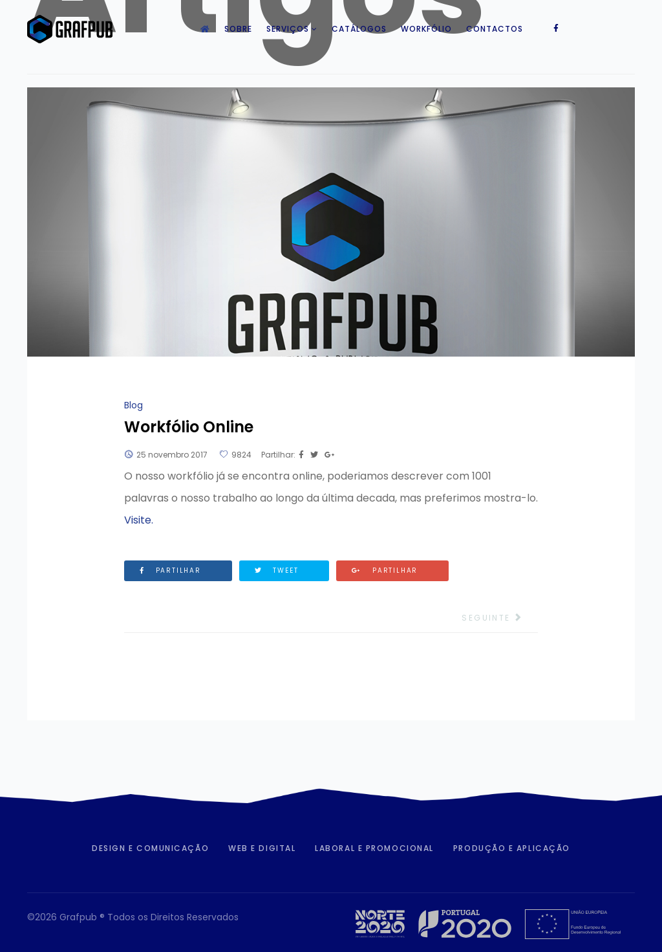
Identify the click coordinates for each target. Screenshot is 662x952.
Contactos (494, 28)
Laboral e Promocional (374, 848)
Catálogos (359, 28)
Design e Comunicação (150, 848)
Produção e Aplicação (511, 848)
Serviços (287, 28)
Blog (133, 405)
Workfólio (426, 28)
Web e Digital (261, 848)
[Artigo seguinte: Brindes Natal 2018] (500, 618)
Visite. (138, 520)
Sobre (238, 28)
